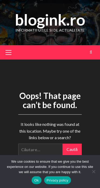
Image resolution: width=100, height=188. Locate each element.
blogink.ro (50, 19)
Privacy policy (57, 180)
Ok (36, 180)
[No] (93, 171)
